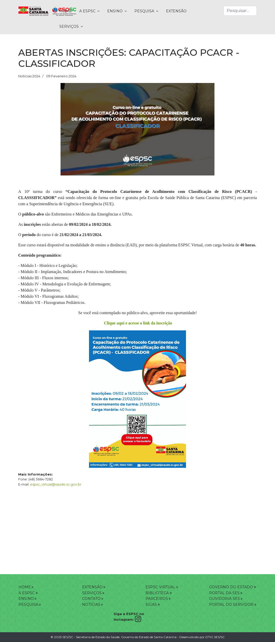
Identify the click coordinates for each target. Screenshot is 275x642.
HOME (65, 11)
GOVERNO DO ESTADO (232, 587)
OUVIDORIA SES (224, 598)
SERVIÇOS (69, 26)
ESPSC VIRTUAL (160, 587)
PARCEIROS (156, 598)
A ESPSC (87, 11)
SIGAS (152, 604)
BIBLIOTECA (158, 593)
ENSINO (115, 11)
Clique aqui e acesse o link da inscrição (138, 323)
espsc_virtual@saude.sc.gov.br (55, 484)
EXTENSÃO (176, 11)
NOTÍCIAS (91, 604)
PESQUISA (144, 11)
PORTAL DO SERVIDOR (231, 604)
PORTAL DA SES (224, 593)
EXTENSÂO (92, 587)
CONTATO (91, 598)
